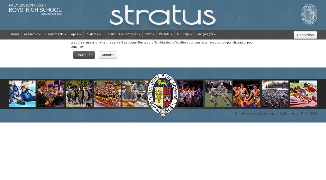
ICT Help (184, 34)
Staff (149, 34)
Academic (32, 34)
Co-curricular (129, 34)
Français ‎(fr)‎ (206, 34)
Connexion (305, 35)
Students (93, 34)
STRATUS (163, 17)
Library (110, 34)
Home (15, 34)
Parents (166, 34)
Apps (76, 34)
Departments (56, 34)
